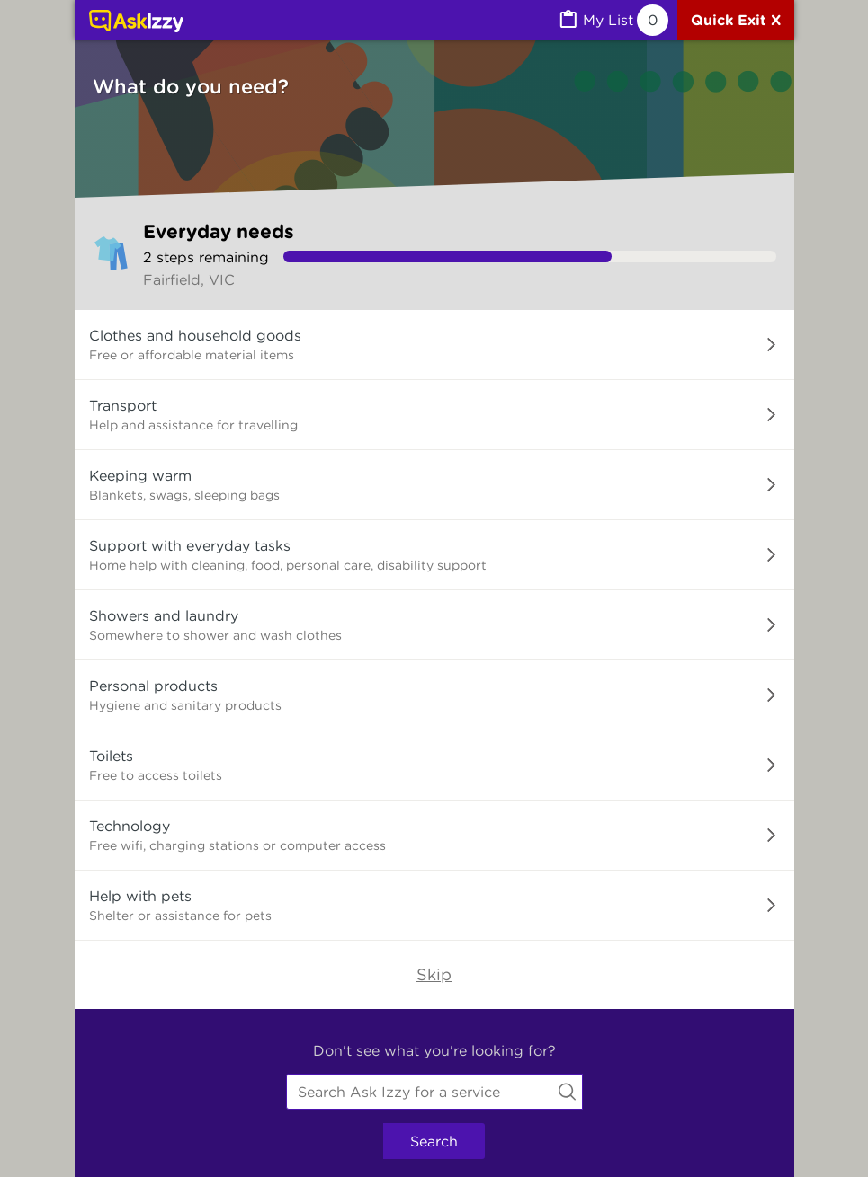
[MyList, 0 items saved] (612, 20)
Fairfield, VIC (189, 279)
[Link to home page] (136, 22)
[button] (434, 345)
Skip (434, 974)
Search (434, 1141)
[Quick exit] (736, 20)
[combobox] (434, 1092)
